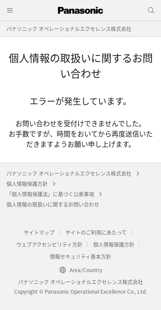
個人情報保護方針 (27, 183)
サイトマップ (39, 232)
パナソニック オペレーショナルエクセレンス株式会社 (68, 28)
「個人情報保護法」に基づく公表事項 (50, 194)
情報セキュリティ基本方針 (80, 256)
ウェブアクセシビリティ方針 (49, 244)
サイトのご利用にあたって (96, 232)
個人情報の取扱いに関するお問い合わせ (52, 204)
